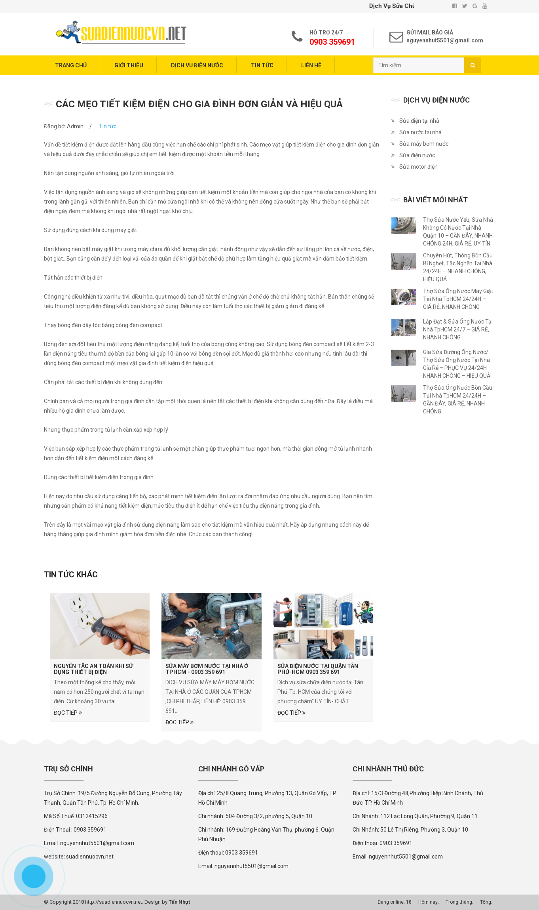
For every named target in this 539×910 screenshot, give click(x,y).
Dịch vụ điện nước (197, 65)
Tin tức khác (71, 574)
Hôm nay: (428, 902)
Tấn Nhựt (179, 902)
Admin (75, 126)
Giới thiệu (128, 65)
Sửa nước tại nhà (420, 132)
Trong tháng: (459, 902)
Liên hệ (311, 65)
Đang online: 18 (395, 902)
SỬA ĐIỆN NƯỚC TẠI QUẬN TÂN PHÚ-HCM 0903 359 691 (317, 669)
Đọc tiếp (68, 713)
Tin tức (262, 65)
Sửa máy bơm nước (423, 144)
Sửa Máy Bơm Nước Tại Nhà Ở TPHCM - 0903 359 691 (206, 669)
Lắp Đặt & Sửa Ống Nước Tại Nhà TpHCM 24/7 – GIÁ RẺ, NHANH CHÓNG (458, 329)
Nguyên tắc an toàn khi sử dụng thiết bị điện (93, 669)
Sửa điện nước (417, 155)
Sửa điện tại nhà (419, 121)
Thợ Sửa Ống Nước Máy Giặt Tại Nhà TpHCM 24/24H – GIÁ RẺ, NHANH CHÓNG (458, 299)
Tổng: (486, 902)
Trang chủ (71, 65)
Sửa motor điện (418, 167)
